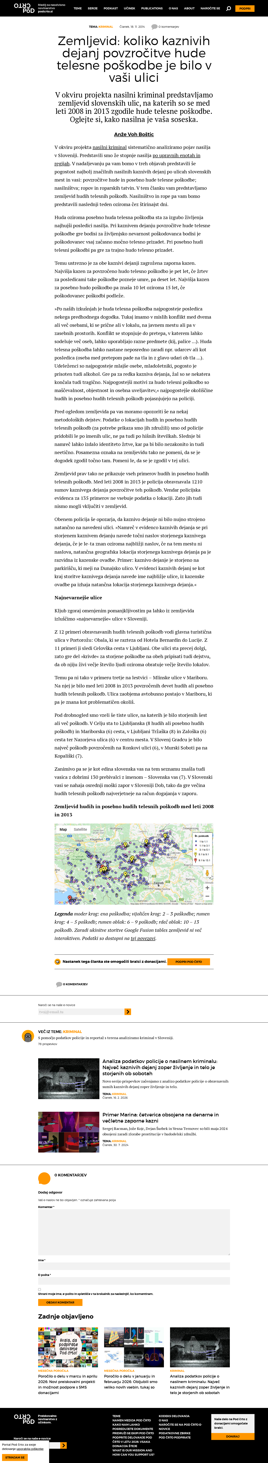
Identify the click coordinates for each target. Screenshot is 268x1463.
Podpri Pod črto (189, 962)
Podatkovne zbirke (174, 1433)
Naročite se (210, 8)
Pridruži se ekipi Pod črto (133, 1433)
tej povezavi (143, 938)
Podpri (244, 8)
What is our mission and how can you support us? (133, 1452)
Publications (152, 8)
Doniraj (232, 1436)
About (189, 8)
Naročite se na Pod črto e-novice (180, 1427)
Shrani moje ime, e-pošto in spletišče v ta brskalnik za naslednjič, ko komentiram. (95, 1294)
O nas (173, 8)
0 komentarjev (165, 26)
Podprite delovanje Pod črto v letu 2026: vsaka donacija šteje (132, 1442)
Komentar (46, 1207)
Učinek (129, 8)
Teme (78, 8)
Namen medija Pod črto (131, 1420)
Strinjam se (14, 1457)
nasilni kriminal (110, 147)
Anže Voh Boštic (134, 134)
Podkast (111, 8)
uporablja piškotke (30, 1449)
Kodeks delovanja (174, 1416)
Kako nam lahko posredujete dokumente (132, 1427)
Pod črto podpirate (175, 1437)
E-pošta (44, 1275)
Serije (93, 8)
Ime (41, 1260)
